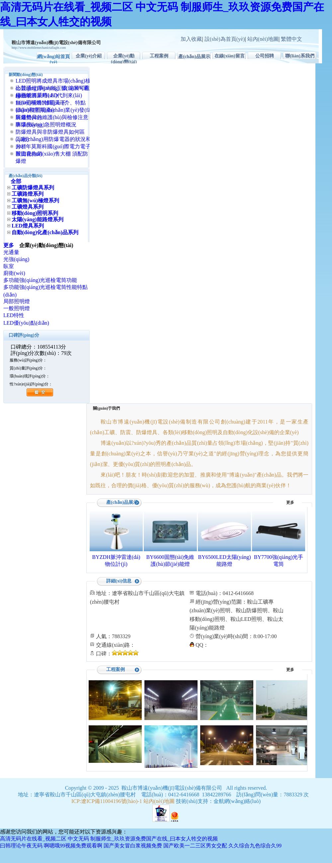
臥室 (8, 266)
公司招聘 (264, 55)
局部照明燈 (16, 301)
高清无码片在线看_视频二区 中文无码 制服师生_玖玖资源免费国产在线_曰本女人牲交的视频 (109, 838)
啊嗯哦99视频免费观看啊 (73, 845)
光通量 (11, 252)
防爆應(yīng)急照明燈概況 (46, 124)
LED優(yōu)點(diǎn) (26, 323)
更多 (11, 245)
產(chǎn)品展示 (194, 56)
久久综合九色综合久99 (255, 845)
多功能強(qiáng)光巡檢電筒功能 (40, 280)
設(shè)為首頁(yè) (225, 39)
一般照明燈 (16, 308)
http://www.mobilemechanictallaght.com (39, 47)
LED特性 (13, 315)
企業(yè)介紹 (89, 55)
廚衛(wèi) (14, 273)
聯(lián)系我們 (299, 55)
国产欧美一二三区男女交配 (195, 845)
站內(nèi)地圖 (263, 39)
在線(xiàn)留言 (229, 55)
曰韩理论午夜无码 (21, 845)
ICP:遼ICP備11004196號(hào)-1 (106, 801)
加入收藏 (191, 39)
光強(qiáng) (16, 259)
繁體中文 (291, 39)
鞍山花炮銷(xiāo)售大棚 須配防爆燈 (52, 157)
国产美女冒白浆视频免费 (133, 845)
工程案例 (159, 55)
